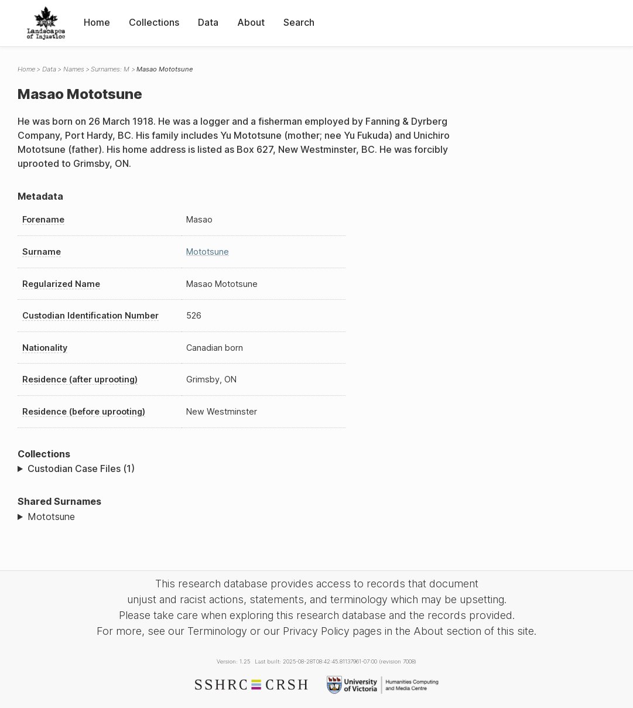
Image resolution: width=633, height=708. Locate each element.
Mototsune (207, 251)
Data (208, 22)
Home (97, 22)
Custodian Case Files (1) (81, 468)
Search (298, 22)
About (251, 22)
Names (73, 69)
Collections (154, 22)
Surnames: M (110, 69)
